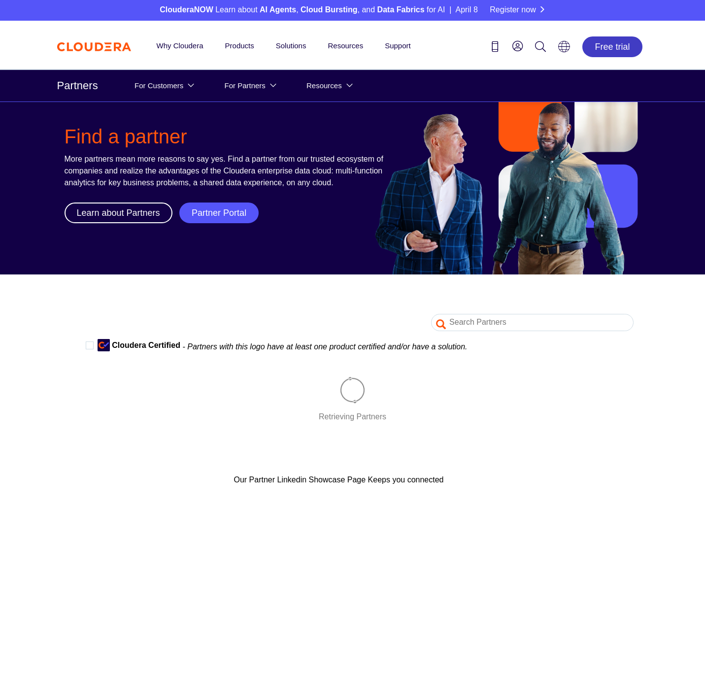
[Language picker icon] (564, 50)
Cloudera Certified (133, 345)
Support (398, 45)
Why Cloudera (180, 45)
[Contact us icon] (495, 48)
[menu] (517, 45)
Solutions (291, 45)
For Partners (244, 85)
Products (239, 45)
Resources (345, 45)
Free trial (612, 47)
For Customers (158, 85)
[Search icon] (540, 48)
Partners (77, 85)
